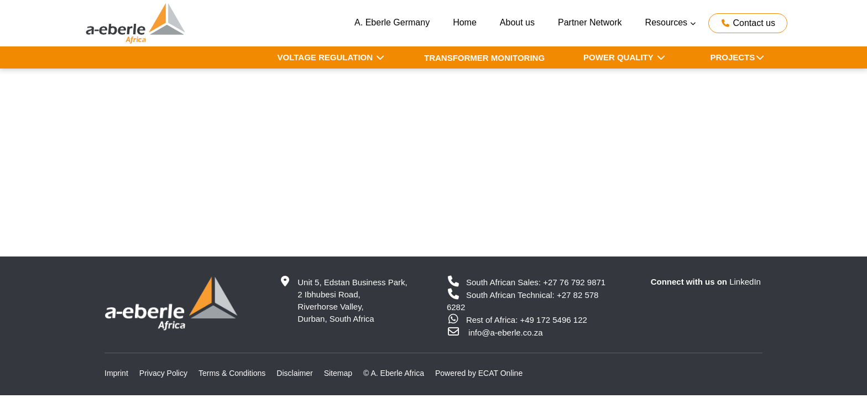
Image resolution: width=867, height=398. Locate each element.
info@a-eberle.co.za (505, 332)
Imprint (116, 373)
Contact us (747, 23)
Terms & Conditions (232, 373)
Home (465, 22)
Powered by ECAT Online (479, 373)
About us (517, 22)
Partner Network (590, 22)
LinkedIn (745, 281)
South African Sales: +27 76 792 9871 (526, 282)
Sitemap (338, 373)
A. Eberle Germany (392, 22)
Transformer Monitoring (484, 57)
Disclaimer (294, 373)
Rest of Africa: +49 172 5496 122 (517, 319)
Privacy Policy (163, 373)
